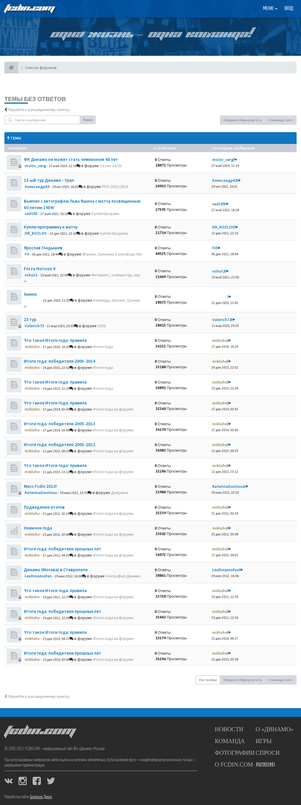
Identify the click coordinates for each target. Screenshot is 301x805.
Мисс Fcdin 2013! (40, 486)
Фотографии (235, 752)
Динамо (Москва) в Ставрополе (56, 569)
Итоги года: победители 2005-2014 (59, 361)
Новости (229, 729)
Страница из (280, 120)
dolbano (32, 300)
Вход (289, 8)
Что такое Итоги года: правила (55, 340)
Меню (270, 8)
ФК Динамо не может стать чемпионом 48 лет (71, 159)
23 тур (30, 319)
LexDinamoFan (38, 576)
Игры (264, 741)
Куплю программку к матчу (51, 227)
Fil (27, 254)
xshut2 (31, 275)
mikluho (32, 346)
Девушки (119, 492)
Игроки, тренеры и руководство (112, 254)
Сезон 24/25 (111, 165)
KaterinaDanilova (41, 492)
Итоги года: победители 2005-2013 (59, 423)
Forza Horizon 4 (39, 268)
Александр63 (37, 186)
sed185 (31, 213)
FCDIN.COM (29, 9)
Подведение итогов (44, 507)
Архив (265, 764)
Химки (30, 294)
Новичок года (38, 528)
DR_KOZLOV (36, 233)
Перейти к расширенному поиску (39, 109)
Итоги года (103, 346)
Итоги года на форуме (113, 409)
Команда (230, 741)
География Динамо (123, 576)
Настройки (208, 680)
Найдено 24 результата (242, 120)
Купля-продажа (105, 213)
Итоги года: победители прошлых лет (62, 549)
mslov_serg (35, 165)
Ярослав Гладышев (43, 248)
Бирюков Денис (41, 797)
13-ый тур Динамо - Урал (49, 180)
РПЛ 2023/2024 (115, 186)
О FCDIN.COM (234, 764)
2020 (102, 325)
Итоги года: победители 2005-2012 (59, 444)
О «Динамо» (275, 729)
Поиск (88, 119)
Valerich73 (34, 325)
